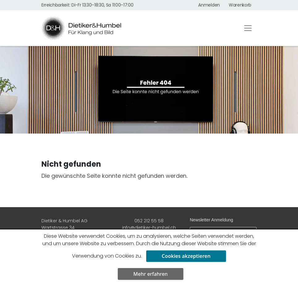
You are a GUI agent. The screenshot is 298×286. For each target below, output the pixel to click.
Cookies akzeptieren (186, 256)
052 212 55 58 (149, 221)
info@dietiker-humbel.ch (149, 227)
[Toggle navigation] (248, 28)
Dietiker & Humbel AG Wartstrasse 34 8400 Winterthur (64, 228)
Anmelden (208, 5)
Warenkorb (240, 5)
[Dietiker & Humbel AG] (136, 28)
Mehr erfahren (150, 274)
